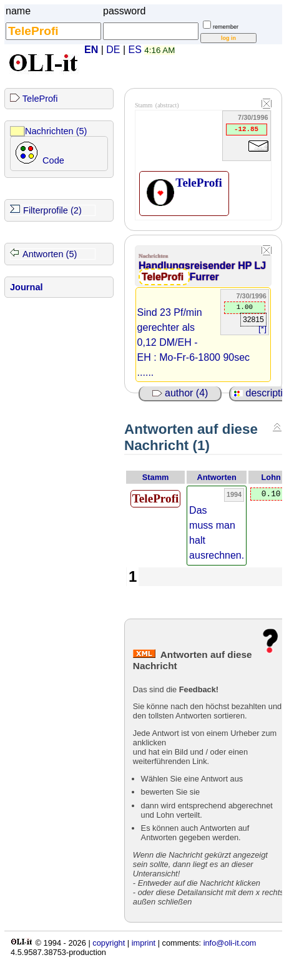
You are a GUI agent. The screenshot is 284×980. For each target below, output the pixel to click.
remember (225, 27)
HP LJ (252, 265)
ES (135, 49)
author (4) (180, 393)
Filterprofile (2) (52, 210)
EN (91, 49)
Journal (26, 287)
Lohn (271, 477)
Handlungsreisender (188, 265)
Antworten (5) (49, 254)
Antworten (217, 477)
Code (53, 160)
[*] (262, 328)
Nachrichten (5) (56, 131)
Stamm (155, 477)
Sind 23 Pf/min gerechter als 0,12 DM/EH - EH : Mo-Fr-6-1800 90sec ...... (193, 342)
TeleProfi (40, 99)
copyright (108, 943)
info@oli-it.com (230, 943)
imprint (143, 943)
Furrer (204, 277)
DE (113, 49)
